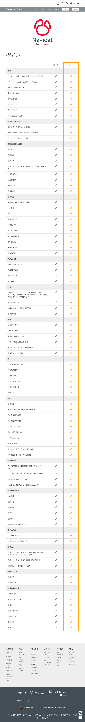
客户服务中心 (35, 668)
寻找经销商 (47, 652)
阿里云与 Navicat (8, 679)
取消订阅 (71, 664)
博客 (58, 665)
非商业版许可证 (73, 658)
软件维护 (71, 652)
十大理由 (59, 657)
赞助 (45, 660)
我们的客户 (60, 655)
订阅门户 (33, 670)
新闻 (58, 663)
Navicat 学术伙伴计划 (47, 663)
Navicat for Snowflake (9, 660)
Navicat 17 (9, 652)
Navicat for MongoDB (9, 675)
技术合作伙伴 (47, 657)
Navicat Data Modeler (22, 669)
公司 (58, 652)
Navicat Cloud (23, 655)
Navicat (21, 652)
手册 (32, 652)
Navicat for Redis (9, 671)
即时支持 (33, 660)
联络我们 (45, 718)
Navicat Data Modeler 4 (9, 655)
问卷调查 (33, 657)
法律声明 (66, 715)
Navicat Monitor (8, 666)
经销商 (46, 655)
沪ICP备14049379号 (29, 707)
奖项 (58, 660)
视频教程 (33, 655)
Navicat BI (21, 662)
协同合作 (8, 663)
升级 (70, 655)
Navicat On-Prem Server (22, 658)
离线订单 (71, 662)
